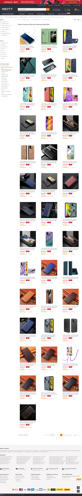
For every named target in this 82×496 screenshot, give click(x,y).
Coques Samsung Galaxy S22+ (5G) (56, 458)
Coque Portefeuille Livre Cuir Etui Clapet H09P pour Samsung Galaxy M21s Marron (49, 365)
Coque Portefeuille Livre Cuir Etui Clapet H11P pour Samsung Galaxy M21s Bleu (49, 278)
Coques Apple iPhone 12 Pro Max (39, 462)
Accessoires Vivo (66, 450)
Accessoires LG (10, 451)
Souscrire (79, 479)
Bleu (2, 50)
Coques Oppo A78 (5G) (20, 463)
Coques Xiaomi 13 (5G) (4, 463)
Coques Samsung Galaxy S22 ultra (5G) (56, 456)
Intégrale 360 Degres (5, 33)
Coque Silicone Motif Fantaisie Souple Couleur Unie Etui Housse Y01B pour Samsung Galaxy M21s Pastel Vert (27, 105)
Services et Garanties (4, 477)
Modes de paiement (34, 476)
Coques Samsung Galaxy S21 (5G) (72, 463)
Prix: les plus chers (46, 19)
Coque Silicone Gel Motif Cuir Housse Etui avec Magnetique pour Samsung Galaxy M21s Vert (27, 76)
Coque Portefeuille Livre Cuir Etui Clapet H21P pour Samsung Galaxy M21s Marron (28, 423)
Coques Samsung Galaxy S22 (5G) (55, 459)
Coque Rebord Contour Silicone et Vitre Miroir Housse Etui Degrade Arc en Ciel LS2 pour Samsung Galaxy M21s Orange (49, 134)
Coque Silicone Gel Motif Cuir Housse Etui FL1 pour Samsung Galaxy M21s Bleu (27, 191)
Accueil (1, 17)
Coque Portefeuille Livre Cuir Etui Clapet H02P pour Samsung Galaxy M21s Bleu (28, 336)
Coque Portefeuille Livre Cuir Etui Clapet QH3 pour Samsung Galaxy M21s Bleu (49, 220)
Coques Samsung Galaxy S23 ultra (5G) (23, 456)
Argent (3, 44)
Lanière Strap (3, 78)
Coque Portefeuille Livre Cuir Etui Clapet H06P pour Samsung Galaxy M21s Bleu (28, 393)
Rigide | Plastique (5, 23)
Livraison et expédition (35, 477)
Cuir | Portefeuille (5, 29)
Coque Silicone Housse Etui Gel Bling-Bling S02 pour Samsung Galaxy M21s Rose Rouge (70, 105)
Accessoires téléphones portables (11, 17)
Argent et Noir (4, 46)
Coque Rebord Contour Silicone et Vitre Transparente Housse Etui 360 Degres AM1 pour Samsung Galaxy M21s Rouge (49, 105)
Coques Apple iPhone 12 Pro (38, 463)
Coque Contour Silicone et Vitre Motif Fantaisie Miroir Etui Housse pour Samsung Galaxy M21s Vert (70, 163)
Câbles (2, 89)
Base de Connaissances (20, 477)
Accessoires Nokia (59, 450)
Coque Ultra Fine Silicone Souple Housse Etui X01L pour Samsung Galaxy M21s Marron (71, 249)
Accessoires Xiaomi (28, 450)
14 (75, 435)
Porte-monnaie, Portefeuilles (6, 94)
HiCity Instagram (3, 482)
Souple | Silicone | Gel (6, 25)
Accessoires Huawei (20, 450)
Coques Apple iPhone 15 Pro (5, 458)
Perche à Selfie (4, 83)
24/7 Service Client (42, 5)
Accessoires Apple (3, 450)
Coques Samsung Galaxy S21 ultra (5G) (56, 463)
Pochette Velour (4, 79)
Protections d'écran (4, 71)
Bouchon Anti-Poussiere (5, 91)
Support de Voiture (4, 76)
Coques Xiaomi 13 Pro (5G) (5, 462)
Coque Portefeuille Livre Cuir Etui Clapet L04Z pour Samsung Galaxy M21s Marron (71, 191)
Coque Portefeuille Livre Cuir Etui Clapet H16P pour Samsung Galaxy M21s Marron (28, 365)
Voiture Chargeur (4, 86)
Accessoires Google (27, 451)
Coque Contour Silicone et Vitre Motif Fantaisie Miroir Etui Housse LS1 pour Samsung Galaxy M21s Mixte (27, 249)
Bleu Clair (3, 54)
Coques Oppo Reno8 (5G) (21, 462)
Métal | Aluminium (5, 27)
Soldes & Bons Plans (62, 13)
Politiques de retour (50, 476)
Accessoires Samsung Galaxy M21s (35, 17)
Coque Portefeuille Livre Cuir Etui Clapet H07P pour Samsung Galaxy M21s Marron (71, 307)
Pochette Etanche (4, 81)
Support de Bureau (4, 74)
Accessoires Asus (3, 451)
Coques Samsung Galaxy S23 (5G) (22, 459)
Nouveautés (22, 13)
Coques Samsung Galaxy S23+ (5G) (23, 458)
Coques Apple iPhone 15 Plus (5, 459)
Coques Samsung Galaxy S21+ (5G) (72, 462)
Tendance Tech (51, 13)
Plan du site (49, 479)
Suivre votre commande (20, 476)
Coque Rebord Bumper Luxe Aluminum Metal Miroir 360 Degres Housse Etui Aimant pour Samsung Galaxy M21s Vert (49, 76)
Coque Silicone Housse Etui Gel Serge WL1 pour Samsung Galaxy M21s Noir (48, 162)
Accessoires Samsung (23, 17)
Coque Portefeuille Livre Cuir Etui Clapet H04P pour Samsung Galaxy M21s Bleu (71, 393)
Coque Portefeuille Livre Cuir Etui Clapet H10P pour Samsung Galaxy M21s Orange (28, 307)
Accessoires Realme (51, 450)
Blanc (3, 48)
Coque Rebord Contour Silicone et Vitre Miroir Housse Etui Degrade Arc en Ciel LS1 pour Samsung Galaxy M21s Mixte (49, 249)
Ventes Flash (31, 13)
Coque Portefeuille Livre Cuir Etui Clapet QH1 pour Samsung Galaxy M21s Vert (71, 278)
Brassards (3, 73)
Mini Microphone (4, 96)
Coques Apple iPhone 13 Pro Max (72, 456)
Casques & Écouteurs (5, 84)
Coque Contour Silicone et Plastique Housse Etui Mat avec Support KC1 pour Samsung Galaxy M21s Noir (28, 134)
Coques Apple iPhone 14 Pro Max (39, 456)
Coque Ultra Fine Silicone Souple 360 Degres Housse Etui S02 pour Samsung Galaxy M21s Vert (49, 47)
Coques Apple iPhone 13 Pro (71, 458)
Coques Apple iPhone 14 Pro (38, 458)
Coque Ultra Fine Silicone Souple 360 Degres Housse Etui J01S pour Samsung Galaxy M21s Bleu (28, 220)
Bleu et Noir (4, 56)
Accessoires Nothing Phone (75, 450)
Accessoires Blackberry (18, 451)
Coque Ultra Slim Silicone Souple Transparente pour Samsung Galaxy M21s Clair (27, 47)
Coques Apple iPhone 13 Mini (71, 459)
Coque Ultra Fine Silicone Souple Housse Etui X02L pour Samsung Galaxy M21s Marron (49, 307)
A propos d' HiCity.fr (3, 476)
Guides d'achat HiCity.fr (4, 479)
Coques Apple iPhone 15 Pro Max (6, 456)
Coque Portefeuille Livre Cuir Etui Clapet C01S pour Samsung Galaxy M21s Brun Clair (28, 163)
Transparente (4, 35)
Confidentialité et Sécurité (51, 477)
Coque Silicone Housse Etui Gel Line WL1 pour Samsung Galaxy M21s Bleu (70, 75)
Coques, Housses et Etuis (6, 69)
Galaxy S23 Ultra (38, 11)
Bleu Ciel (3, 52)
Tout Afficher (4, 21)
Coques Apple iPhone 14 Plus (38, 459)
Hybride (3, 31)
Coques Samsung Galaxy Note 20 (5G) (56, 462)
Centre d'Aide (18, 479)
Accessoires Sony (36, 450)
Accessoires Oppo (43, 450)
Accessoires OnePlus (44, 451)
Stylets (2, 92)
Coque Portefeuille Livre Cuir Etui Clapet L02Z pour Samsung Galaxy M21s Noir (71, 336)
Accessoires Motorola (35, 451)
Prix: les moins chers (36, 19)
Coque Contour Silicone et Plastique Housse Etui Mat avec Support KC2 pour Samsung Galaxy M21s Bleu (49, 394)
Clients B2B (50, 5)
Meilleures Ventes (41, 13)
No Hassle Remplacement (36, 479)
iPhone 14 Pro (30, 11)
